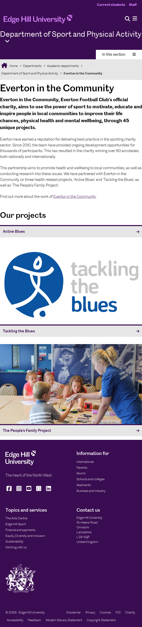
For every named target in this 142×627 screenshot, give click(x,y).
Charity (130, 612)
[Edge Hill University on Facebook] (9, 491)
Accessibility (15, 620)
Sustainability (14, 541)
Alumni (81, 473)
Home (13, 66)
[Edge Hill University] (20, 464)
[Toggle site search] (127, 19)
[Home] (38, 20)
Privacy (90, 612)
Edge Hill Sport (15, 524)
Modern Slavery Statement (64, 620)
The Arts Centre (16, 518)
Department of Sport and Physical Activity (29, 73)
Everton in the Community (83, 73)
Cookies (105, 612)
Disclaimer (73, 612)
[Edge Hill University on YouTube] (28, 491)
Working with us (16, 547)
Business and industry (91, 491)
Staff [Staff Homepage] (133, 5)
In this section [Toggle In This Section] (119, 54)
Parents (82, 467)
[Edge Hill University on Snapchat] (38, 491)
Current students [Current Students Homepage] (111, 5)
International (85, 462)
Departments (32, 66)
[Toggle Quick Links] (7, 41)
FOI (118, 612)
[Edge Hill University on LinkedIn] (48, 491)
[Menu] (134, 19)
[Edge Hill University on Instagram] (19, 491)
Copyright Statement (101, 620)
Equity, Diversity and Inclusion (25, 536)
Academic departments (63, 66)
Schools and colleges (91, 479)
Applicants (84, 485)
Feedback (34, 620)
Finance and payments (20, 530)
